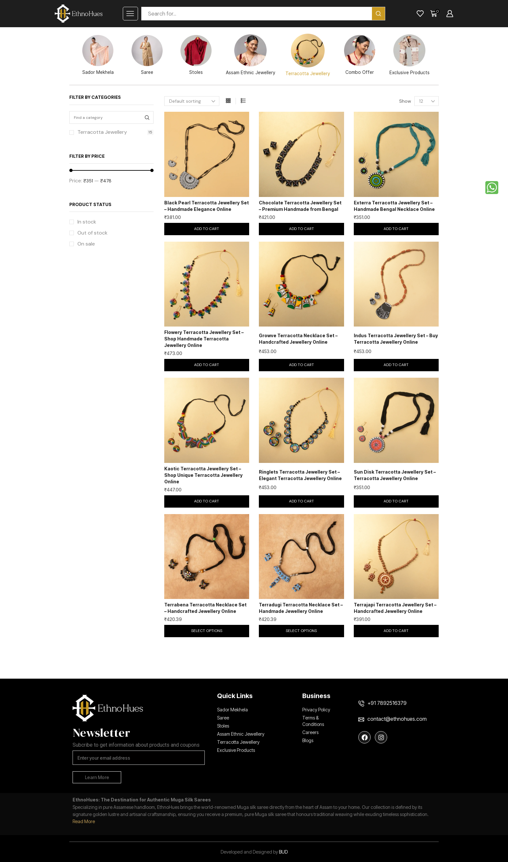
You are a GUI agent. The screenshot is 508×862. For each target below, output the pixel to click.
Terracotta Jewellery (307, 55)
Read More (84, 821)
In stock (86, 221)
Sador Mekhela (98, 55)
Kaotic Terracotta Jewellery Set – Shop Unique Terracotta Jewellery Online (203, 475)
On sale (86, 243)
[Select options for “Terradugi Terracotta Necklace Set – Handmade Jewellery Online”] (301, 631)
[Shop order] (191, 101)
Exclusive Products (409, 54)
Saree (147, 55)
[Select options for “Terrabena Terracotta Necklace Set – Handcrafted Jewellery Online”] (206, 631)
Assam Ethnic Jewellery (250, 54)
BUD (283, 852)
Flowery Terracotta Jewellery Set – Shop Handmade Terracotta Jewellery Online (204, 338)
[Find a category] (147, 117)
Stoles (196, 55)
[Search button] (378, 13)
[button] (206, 229)
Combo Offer (359, 55)
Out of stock (92, 232)
